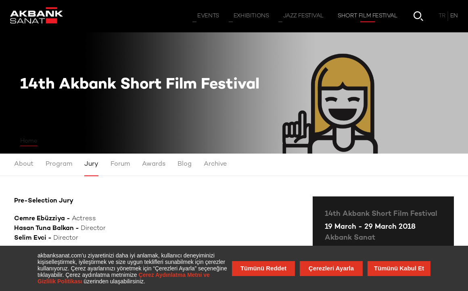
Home (29, 141)
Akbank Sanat (350, 238)
